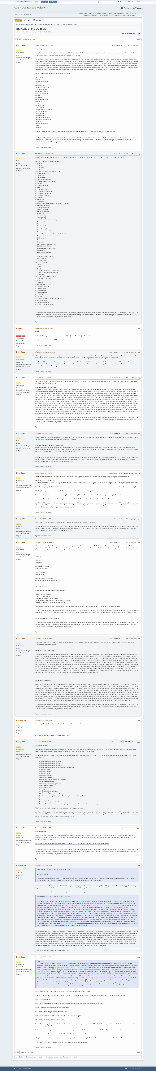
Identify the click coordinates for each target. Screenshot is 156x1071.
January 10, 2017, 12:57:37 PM (43, 638)
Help (126, 1068)
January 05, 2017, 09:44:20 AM (43, 518)
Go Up (17, 1052)
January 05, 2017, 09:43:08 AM (43, 473)
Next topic (137, 34)
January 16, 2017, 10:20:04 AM (43, 741)
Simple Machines (27, 1068)
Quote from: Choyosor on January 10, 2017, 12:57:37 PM (55, 897)
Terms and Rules (132, 1068)
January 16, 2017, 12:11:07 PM (43, 828)
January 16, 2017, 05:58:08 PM (43, 865)
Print (139, 39)
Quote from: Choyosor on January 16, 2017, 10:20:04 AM (55, 869)
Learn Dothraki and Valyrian (30, 7)
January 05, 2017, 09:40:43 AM (43, 433)
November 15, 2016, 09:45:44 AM (44, 153)
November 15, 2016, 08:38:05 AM (44, 45)
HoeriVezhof (21, 720)
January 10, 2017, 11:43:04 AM (43, 542)
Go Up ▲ (140, 1068)
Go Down (18, 39)
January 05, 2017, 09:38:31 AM (43, 377)
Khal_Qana (20, 45)
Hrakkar (19, 328)
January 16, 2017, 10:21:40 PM (43, 957)
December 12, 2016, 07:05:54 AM (46, 352)
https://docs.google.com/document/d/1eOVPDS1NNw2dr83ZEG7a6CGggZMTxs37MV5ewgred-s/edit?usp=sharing (72, 843)
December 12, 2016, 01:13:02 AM (44, 328)
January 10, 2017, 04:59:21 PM (43, 720)
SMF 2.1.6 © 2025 (18, 1068)
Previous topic (127, 34)
